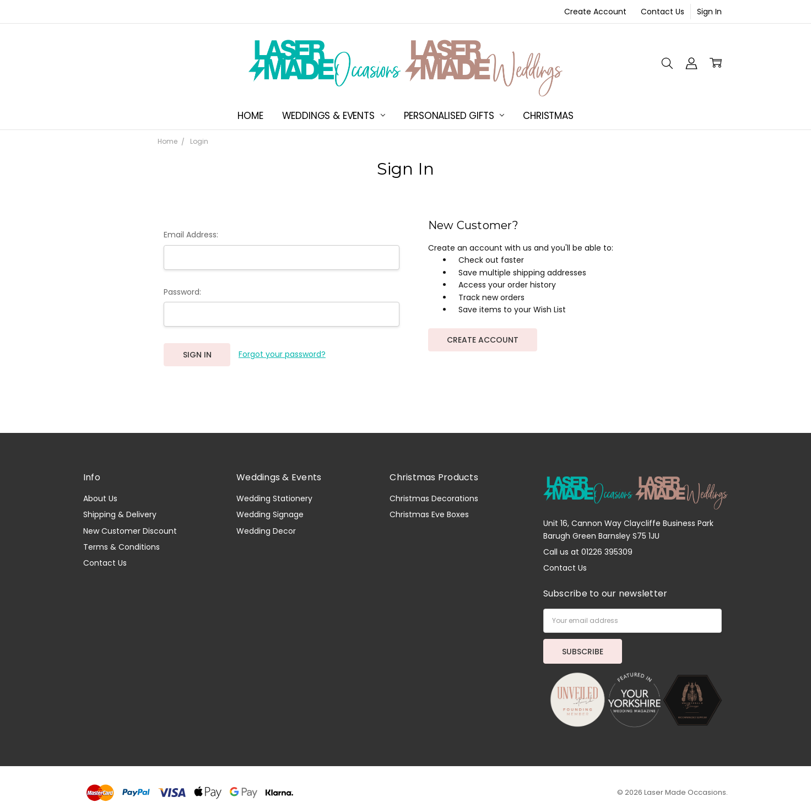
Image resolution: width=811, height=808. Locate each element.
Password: (182, 291)
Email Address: (191, 234)
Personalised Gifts (454, 115)
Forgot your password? (282, 354)
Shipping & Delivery (119, 514)
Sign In (709, 11)
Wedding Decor (266, 530)
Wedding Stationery (274, 498)
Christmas (548, 115)
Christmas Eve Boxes (429, 514)
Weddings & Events (333, 115)
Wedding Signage (270, 514)
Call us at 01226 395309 (587, 551)
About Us (100, 498)
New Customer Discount (130, 530)
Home (250, 115)
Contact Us (662, 11)
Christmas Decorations (434, 498)
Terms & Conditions (121, 546)
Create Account (595, 11)
